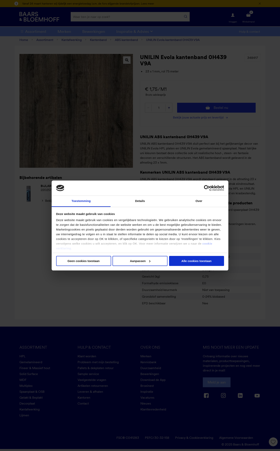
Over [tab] (199, 201)
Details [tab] (140, 201)
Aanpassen (140, 261)
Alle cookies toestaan (196, 261)
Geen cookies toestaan (84, 261)
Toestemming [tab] (81, 201)
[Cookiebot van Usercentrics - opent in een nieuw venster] (207, 188)
